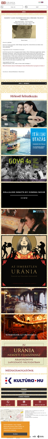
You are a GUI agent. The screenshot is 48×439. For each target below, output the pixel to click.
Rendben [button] (15, 434)
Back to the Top (40, 404)
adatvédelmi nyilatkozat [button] (10, 430)
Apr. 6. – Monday (24, 83)
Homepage (24, 404)
